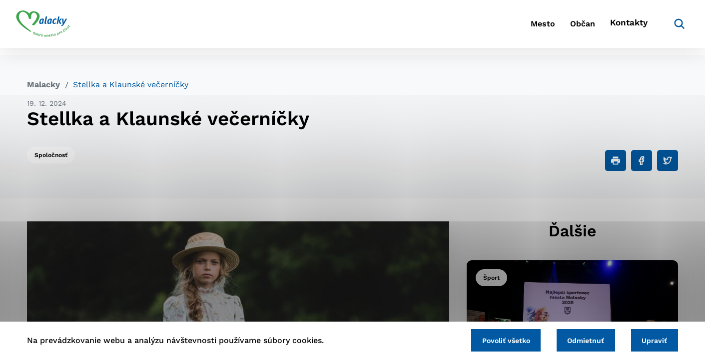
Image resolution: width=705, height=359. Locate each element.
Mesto (510, 27)
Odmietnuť (579, 340)
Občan (559, 27)
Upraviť (652, 340)
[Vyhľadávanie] (663, 27)
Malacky (43, 84)
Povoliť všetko (495, 340)
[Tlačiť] (615, 160)
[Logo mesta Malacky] (54, 27)
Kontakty (615, 27)
